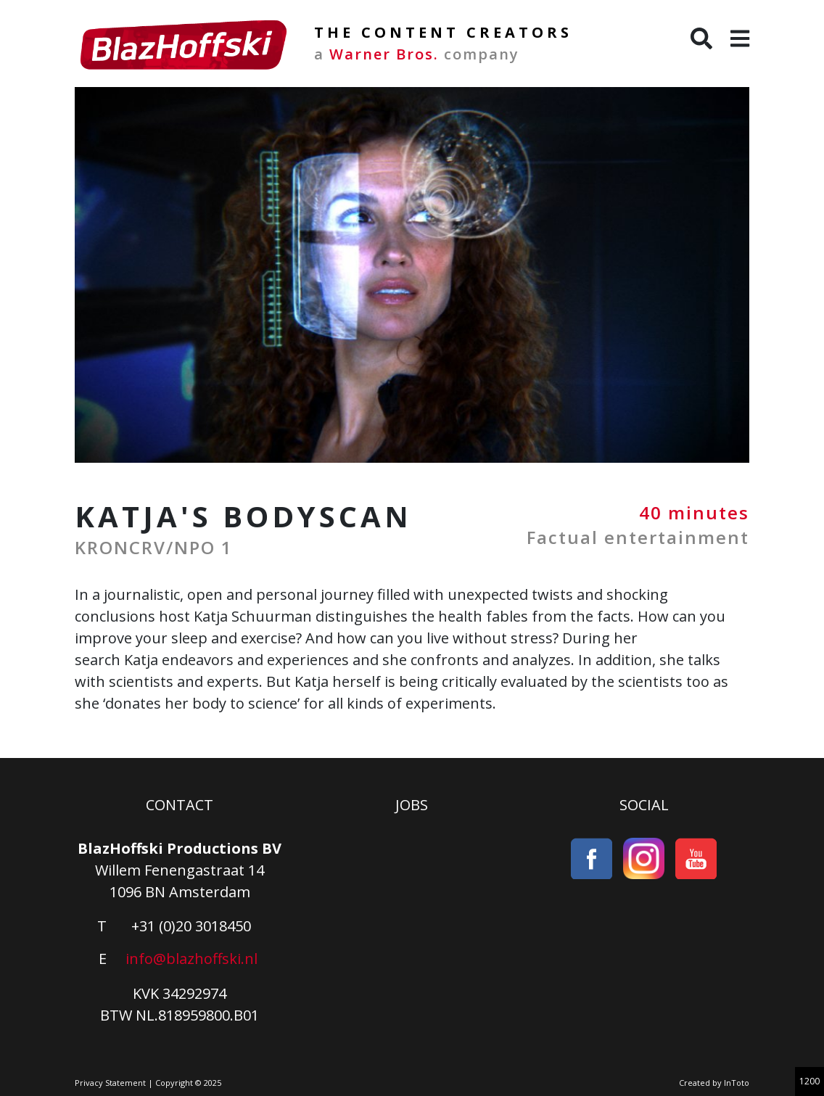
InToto (736, 1082)
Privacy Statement (110, 1082)
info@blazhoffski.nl (191, 958)
